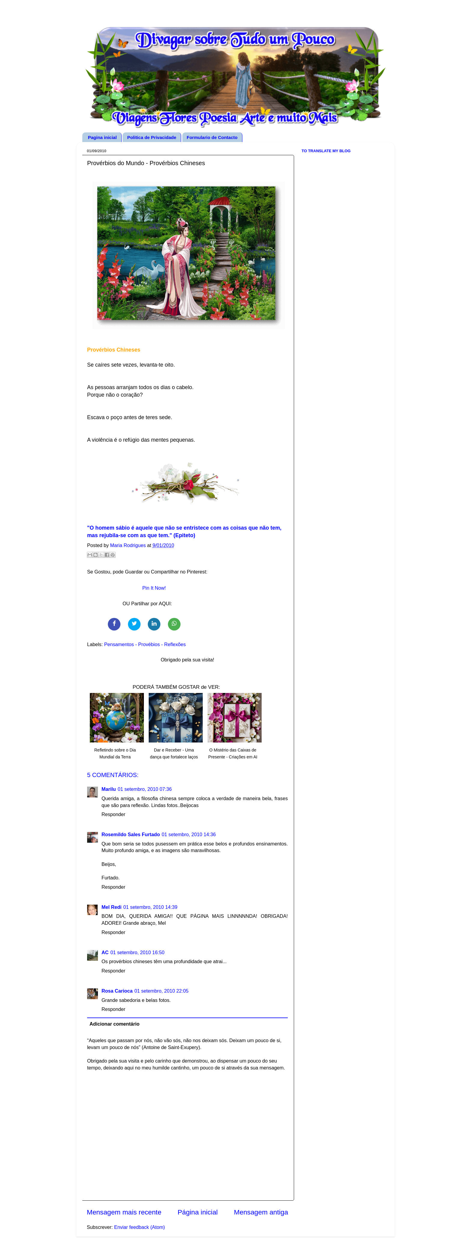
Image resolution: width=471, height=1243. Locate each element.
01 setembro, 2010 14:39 (150, 907)
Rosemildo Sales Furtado (131, 834)
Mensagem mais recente (124, 1212)
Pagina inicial (102, 137)
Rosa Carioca (117, 990)
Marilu (109, 789)
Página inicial (198, 1212)
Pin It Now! (154, 588)
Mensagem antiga (261, 1212)
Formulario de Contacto (212, 137)
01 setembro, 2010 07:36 (145, 789)
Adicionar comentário (114, 1024)
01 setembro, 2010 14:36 (189, 834)
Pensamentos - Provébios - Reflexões (145, 644)
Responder (113, 814)
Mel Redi (112, 907)
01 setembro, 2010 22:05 (161, 990)
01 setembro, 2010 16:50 (137, 952)
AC (105, 952)
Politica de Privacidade (151, 137)
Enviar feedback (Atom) (139, 1227)
